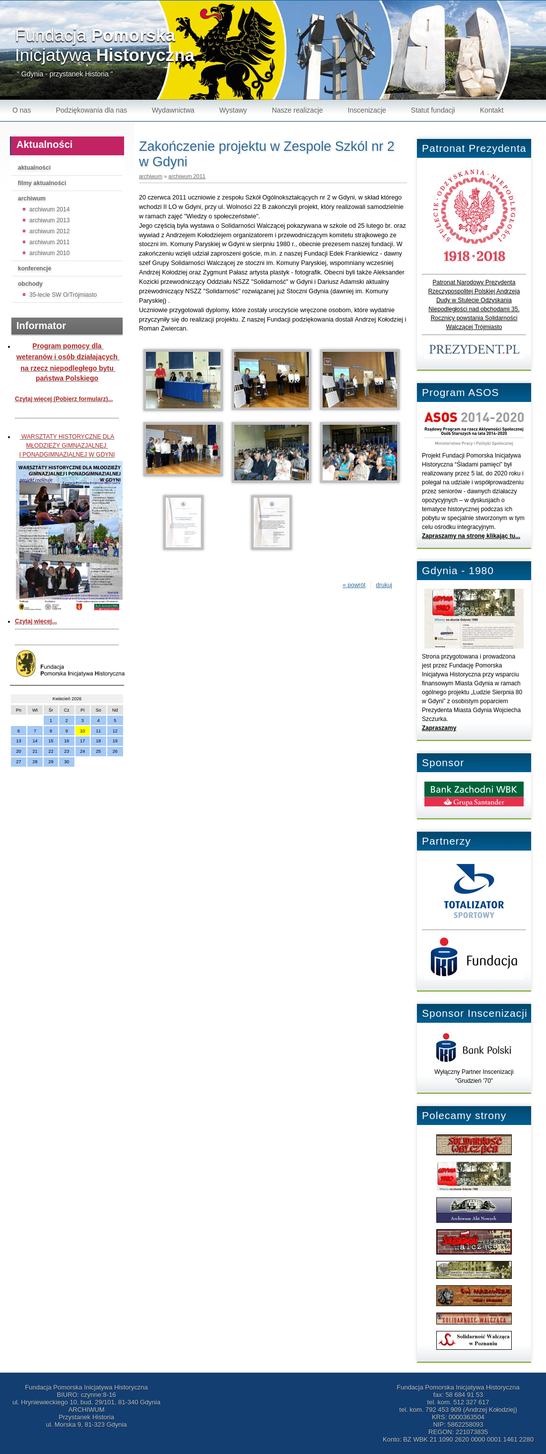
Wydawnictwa (173, 110)
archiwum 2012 (49, 231)
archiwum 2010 (49, 253)
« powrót (353, 585)
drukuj (384, 585)
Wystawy (233, 110)
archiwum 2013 (49, 220)
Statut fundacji (433, 110)
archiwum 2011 (49, 242)
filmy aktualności (42, 183)
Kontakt (492, 110)
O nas (21, 110)
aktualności (34, 167)
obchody (30, 283)
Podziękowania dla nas (91, 110)
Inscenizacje (367, 110)
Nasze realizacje (297, 110)
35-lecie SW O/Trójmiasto (63, 294)
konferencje (34, 268)
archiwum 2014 (49, 209)
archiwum (32, 198)
